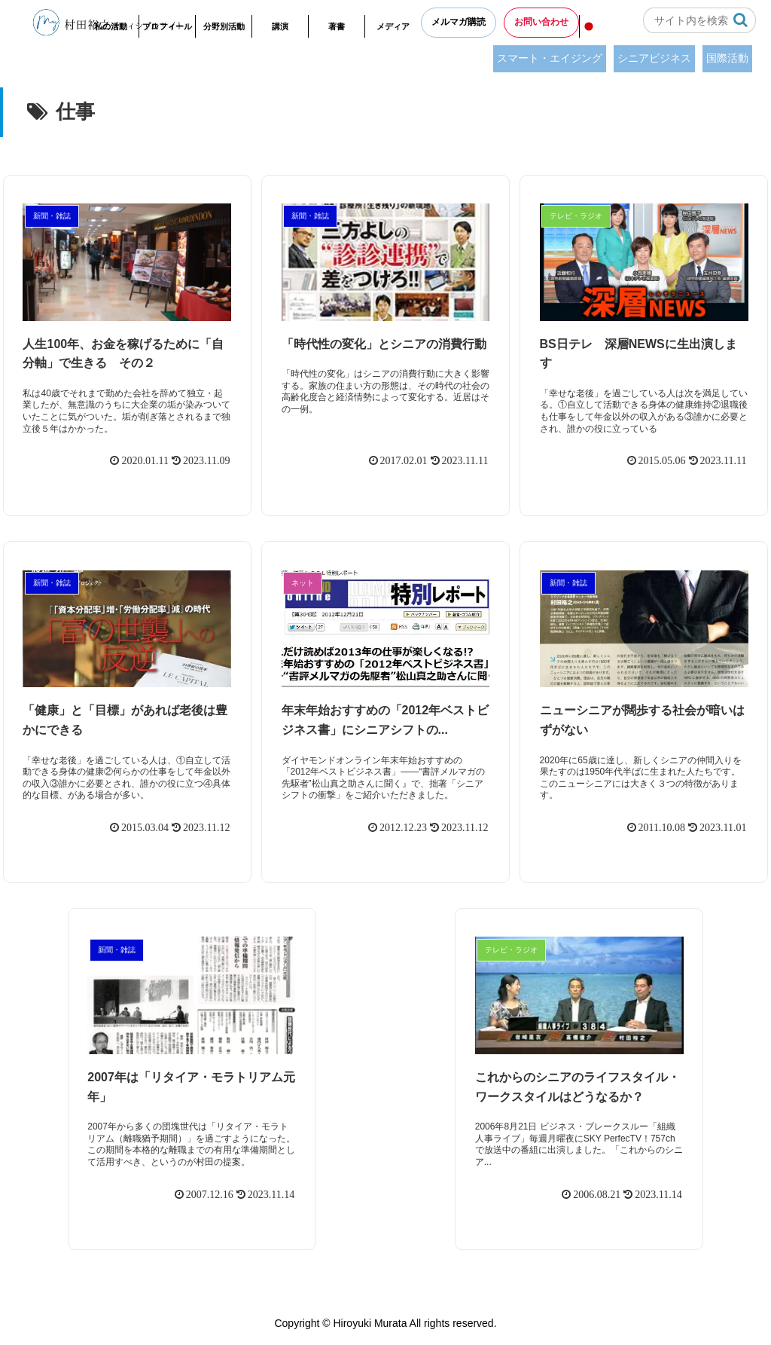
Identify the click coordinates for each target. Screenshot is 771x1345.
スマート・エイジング (549, 58)
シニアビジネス (654, 58)
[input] (699, 20)
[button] (740, 20)
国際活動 (727, 58)
